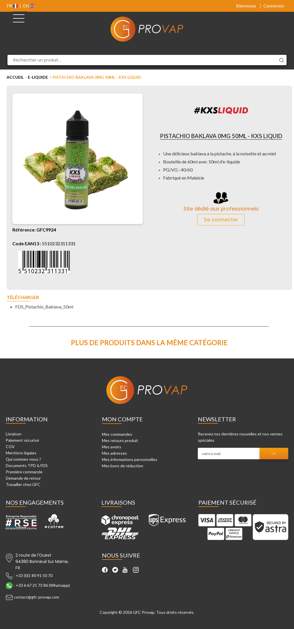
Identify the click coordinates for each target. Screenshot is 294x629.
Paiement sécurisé (22, 440)
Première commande (24, 471)
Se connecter (221, 219)
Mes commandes (117, 434)
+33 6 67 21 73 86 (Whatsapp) (43, 584)
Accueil (15, 77)
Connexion (273, 5)
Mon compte (122, 419)
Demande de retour (23, 478)
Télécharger (23, 297)
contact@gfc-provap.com (36, 596)
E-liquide (38, 77)
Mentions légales (21, 452)
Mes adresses (114, 453)
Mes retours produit (120, 440)
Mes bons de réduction (122, 465)
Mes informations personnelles (129, 459)
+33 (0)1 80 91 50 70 (34, 575)
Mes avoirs (111, 446)
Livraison (14, 433)
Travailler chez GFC (23, 484)
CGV (10, 446)
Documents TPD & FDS (27, 465)
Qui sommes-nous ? (23, 459)
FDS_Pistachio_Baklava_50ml (44, 306)
